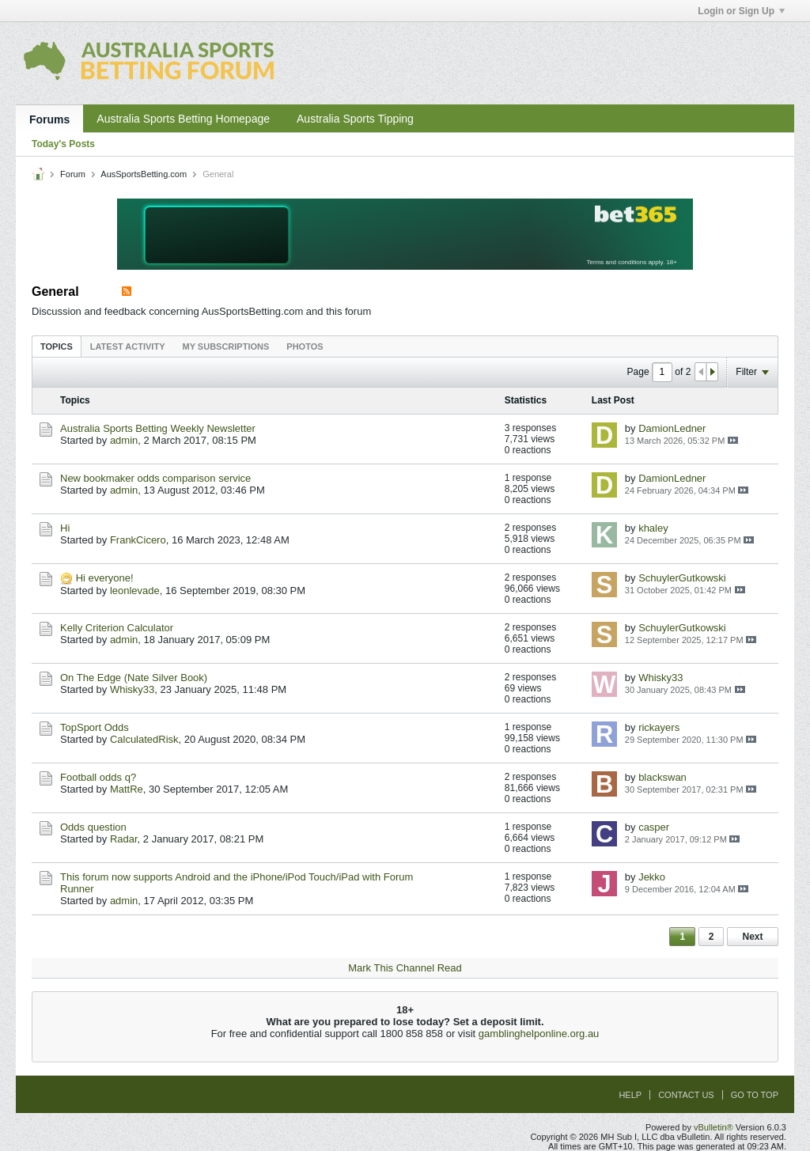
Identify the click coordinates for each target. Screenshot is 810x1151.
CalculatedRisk (144, 739)
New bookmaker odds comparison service (155, 478)
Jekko (651, 877)
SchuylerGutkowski (682, 578)
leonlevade (135, 590)
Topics (56, 346)
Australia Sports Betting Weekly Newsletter (157, 428)
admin (124, 440)
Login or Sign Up (741, 11)
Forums (49, 119)
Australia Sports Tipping (355, 118)
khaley (653, 528)
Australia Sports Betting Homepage (183, 118)
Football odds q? (98, 777)
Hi (65, 528)
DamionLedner (672, 428)
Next (752, 936)
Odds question (93, 827)
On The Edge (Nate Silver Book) (133, 677)
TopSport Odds (94, 727)
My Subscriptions (226, 346)
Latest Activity (127, 346)
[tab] (56, 346)
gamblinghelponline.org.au (539, 1033)
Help (630, 1095)
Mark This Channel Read (405, 968)
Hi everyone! (105, 578)
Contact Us (686, 1095)
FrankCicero (138, 540)
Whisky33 (132, 689)
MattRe (126, 789)
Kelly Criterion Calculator (116, 628)
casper (653, 827)
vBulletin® (713, 1127)
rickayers (658, 727)
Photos (304, 346)
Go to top (754, 1095)
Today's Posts (63, 144)
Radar (124, 839)
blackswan (662, 777)
